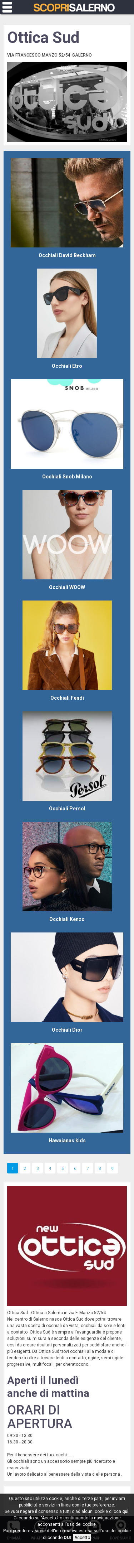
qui (125, 1511)
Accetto (82, 1537)
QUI (67, 1537)
